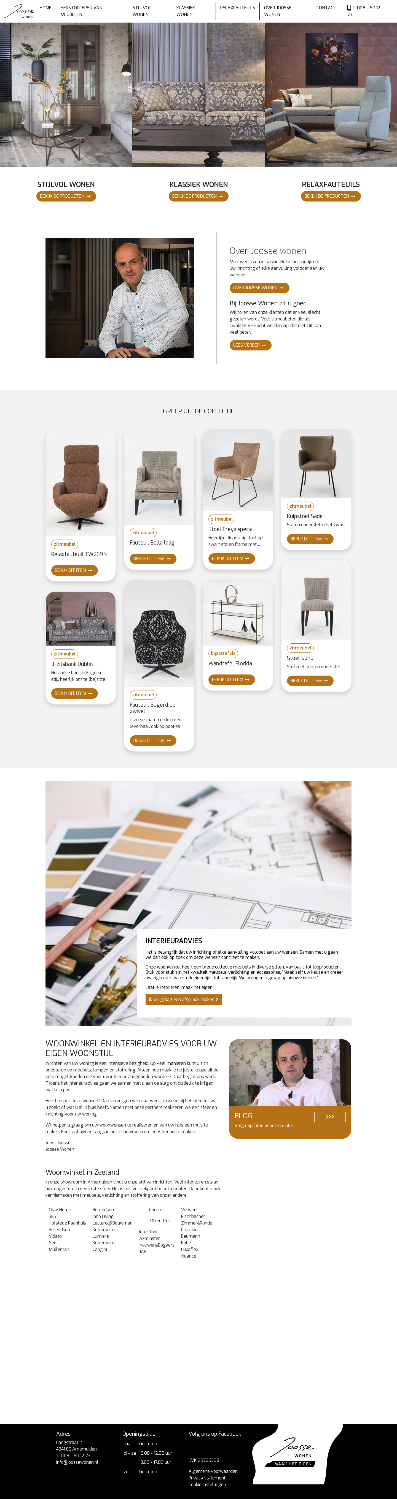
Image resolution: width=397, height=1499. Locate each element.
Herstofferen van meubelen (81, 11)
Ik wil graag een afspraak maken (183, 999)
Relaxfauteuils (237, 8)
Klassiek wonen (185, 11)
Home (46, 8)
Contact (326, 8)
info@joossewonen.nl (77, 1462)
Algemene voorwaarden (213, 1471)
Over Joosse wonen (277, 11)
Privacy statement (207, 1478)
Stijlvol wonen (142, 11)
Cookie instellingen (207, 1484)
